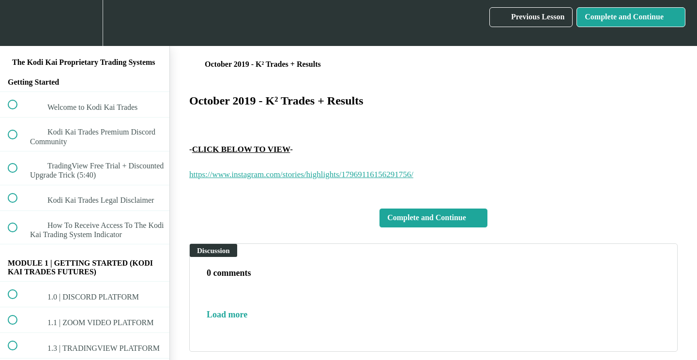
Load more (227, 314)
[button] (18, 23)
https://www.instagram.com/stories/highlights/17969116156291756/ (301, 174)
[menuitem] (85, 23)
